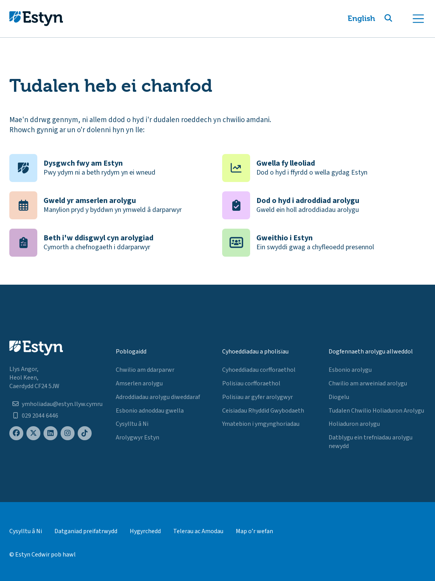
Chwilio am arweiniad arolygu (368, 383)
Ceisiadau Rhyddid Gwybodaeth (263, 410)
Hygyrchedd (145, 531)
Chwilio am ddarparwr (145, 370)
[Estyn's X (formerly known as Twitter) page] (33, 433)
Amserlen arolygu (139, 383)
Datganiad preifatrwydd (85, 531)
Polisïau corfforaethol (251, 383)
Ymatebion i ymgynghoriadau (260, 424)
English (361, 18)
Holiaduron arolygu (354, 424)
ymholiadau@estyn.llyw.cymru (62, 404)
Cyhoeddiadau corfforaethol (259, 370)
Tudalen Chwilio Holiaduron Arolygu (376, 410)
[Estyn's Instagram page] (67, 433)
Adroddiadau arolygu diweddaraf (158, 397)
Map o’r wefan (254, 531)
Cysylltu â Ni (132, 424)
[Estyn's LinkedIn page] (50, 433)
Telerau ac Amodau (198, 531)
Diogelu (339, 397)
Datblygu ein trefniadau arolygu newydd (370, 441)
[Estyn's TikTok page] (85, 433)
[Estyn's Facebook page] (16, 433)
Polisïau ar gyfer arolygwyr (257, 397)
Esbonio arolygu (350, 370)
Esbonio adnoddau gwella (150, 410)
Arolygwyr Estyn (137, 437)
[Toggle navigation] (418, 19)
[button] (398, 18)
